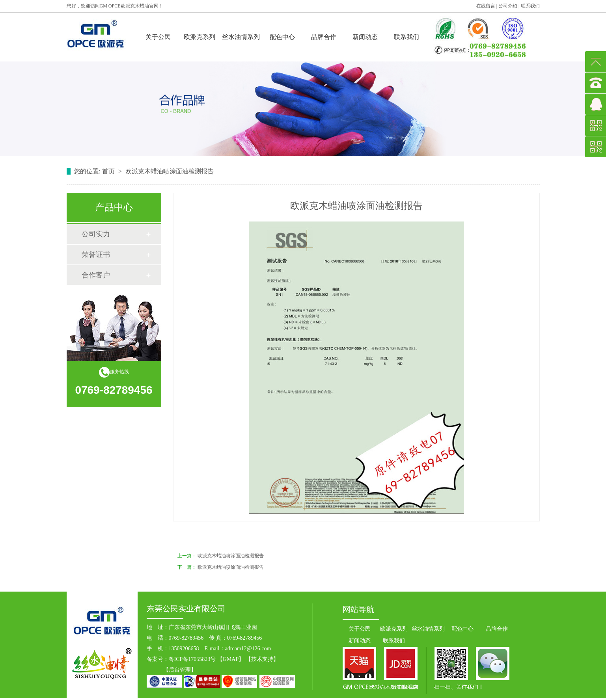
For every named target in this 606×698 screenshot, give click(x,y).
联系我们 (530, 6)
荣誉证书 (96, 255)
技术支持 (262, 659)
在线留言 (485, 6)
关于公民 (158, 37)
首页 (109, 171)
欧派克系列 (199, 37)
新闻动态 (365, 37)
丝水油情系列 (241, 37)
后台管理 (180, 670)
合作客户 (96, 275)
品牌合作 (323, 37)
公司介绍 (507, 6)
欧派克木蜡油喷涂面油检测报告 (231, 555)
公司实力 (96, 234)
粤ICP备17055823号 (192, 659)
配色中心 (282, 37)
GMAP (231, 659)
